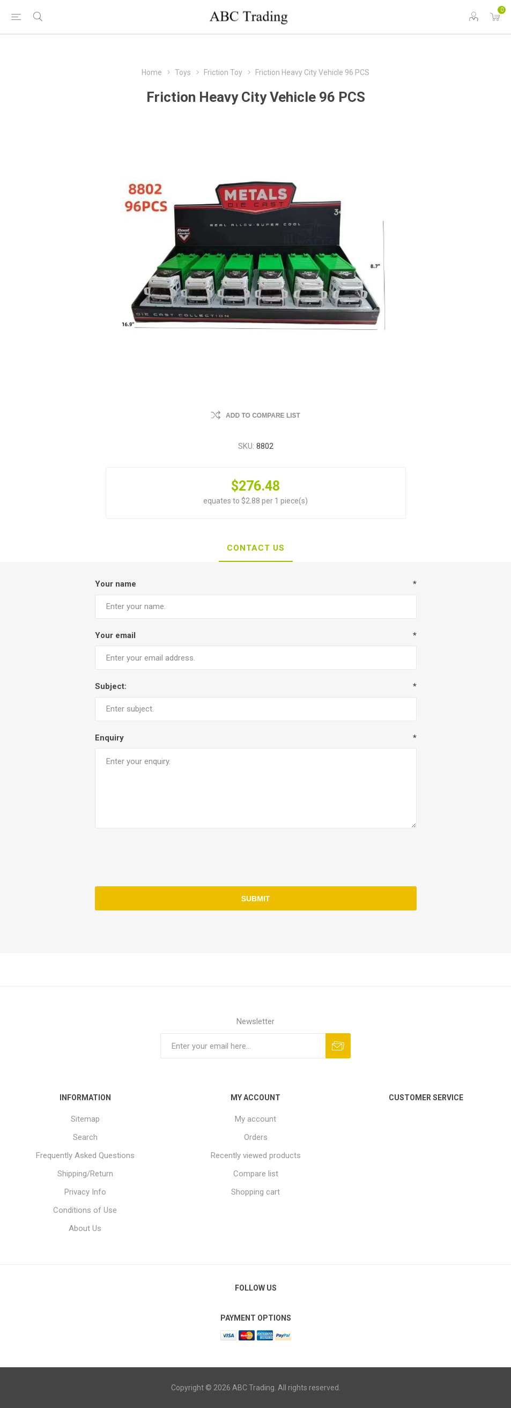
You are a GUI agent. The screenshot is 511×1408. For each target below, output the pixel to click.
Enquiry (109, 738)
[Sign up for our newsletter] (242, 1045)
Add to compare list (263, 415)
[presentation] (255, 857)
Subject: (111, 686)
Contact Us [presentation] (256, 548)
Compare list (255, 1174)
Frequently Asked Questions (85, 1155)
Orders (256, 1137)
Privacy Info (85, 1192)
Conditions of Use (85, 1210)
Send (338, 1045)
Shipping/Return (85, 1174)
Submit (255, 898)
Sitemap (85, 1119)
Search (85, 1137)
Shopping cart (255, 1192)
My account (255, 1119)
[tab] (256, 548)
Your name (115, 584)
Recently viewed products (256, 1155)
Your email (115, 635)
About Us (85, 1228)
